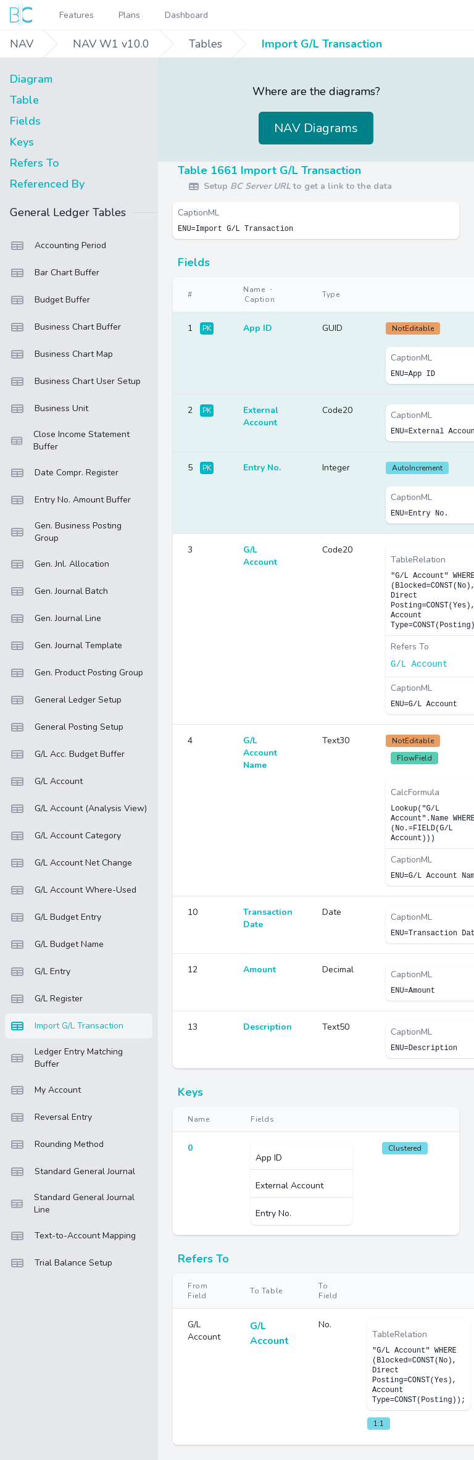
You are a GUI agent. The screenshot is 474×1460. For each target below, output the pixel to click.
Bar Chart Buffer (54, 272)
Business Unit (49, 408)
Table (24, 100)
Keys (22, 142)
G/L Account (46, 781)
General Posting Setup (66, 727)
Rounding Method (57, 1144)
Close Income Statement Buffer (70, 440)
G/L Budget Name (57, 944)
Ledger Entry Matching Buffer (66, 1058)
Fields (25, 121)
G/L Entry (40, 971)
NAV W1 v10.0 (111, 43)
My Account (45, 1090)
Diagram (31, 79)
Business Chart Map (61, 354)
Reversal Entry (51, 1117)
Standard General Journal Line (72, 1203)
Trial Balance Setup (61, 1263)
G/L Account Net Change (71, 863)
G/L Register (46, 998)
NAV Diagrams (316, 128)
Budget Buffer (50, 300)
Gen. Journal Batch (59, 591)
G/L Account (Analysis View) (78, 808)
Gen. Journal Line (55, 618)
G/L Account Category (65, 835)
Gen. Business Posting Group (66, 532)
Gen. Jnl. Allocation (59, 564)
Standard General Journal (72, 1171)
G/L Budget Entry (55, 917)
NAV (21, 43)
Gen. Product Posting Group (76, 672)
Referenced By (47, 184)
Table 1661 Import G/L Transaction (269, 170)
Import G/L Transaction (322, 43)
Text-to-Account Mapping (73, 1235)
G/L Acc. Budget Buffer (67, 754)
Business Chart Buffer (65, 327)
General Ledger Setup (66, 700)
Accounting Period (58, 245)
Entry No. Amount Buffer (70, 500)
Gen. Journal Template (66, 645)
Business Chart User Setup (75, 381)
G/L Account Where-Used (73, 890)
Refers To (34, 163)
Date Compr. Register (64, 472)
